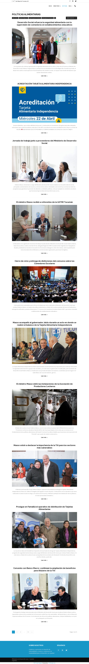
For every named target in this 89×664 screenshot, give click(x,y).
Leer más (44, 76)
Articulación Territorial (47, 18)
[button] (75, 6)
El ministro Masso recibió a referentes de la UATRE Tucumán (44, 202)
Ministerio (57, 6)
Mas (70, 6)
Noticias (64, 6)
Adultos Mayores (23, 18)
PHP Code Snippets (38, 663)
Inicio (50, 6)
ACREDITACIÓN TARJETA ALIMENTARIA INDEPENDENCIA (45, 84)
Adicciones (15, 18)
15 (28, 632)
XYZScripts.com (51, 663)
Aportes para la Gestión (34, 18)
